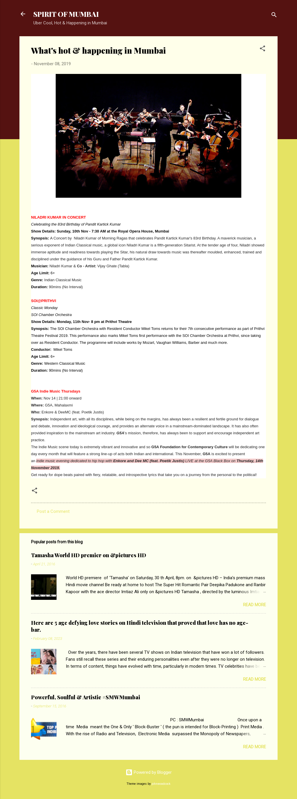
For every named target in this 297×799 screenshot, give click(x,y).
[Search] (274, 16)
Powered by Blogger (149, 772)
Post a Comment (53, 511)
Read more (254, 604)
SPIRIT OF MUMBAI (66, 14)
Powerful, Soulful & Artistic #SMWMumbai (85, 697)
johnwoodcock (161, 784)
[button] (262, 49)
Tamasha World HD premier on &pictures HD (88, 555)
